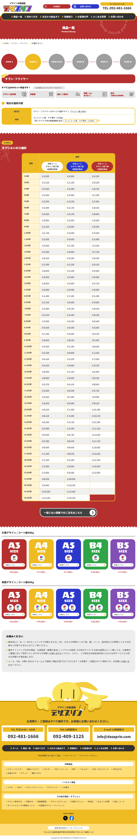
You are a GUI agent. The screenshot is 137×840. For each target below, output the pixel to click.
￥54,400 (45, 396)
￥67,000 (95, 340)
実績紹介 (68, 16)
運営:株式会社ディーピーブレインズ (68, 828)
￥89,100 (70, 453)
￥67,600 (45, 441)
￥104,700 (96, 415)
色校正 (90, 801)
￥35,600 (45, 321)
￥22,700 (70, 207)
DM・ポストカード (101, 769)
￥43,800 (95, 270)
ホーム (15, 748)
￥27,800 (95, 201)
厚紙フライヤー (33, 769)
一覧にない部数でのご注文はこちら (63, 512)
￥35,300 (95, 245)
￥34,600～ (14, 572)
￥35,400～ (123, 621)
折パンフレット (61, 769)
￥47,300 (70, 346)
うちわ (10, 787)
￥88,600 (95, 384)
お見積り (56, 6)
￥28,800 (95, 213)
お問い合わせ (85, 6)
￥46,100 (70, 340)
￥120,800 (96, 447)
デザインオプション (59, 801)
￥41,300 (45, 352)
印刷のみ (29, 801)
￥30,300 (70, 258)
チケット (24, 773)
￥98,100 (95, 403)
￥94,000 (70, 466)
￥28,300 (95, 207)
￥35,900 (70, 289)
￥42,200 (70, 321)
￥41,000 (70, 314)
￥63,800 (45, 428)
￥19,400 (45, 195)
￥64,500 (70, 390)
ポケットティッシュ (34, 787)
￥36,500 (45, 327)
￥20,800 (70, 176)
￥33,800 (45, 308)
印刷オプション (77, 801)
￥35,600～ (41, 621)
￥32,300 (70, 270)
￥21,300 (45, 226)
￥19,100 (45, 182)
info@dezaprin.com (114, 736)
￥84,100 (70, 441)
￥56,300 (95, 308)
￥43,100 (45, 359)
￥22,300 (70, 201)
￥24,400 (70, 232)
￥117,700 (96, 441)
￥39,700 (70, 308)
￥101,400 (96, 409)
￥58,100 (45, 409)
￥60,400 (95, 321)
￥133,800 (96, 472)
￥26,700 (95, 188)
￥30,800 (45, 289)
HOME (6, 43)
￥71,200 (45, 453)
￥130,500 (96, 466)
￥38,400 (70, 302)
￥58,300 (95, 314)
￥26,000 (70, 239)
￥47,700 (95, 283)
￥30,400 (95, 232)
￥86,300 (45, 478)
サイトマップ (70, 755)
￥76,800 (45, 472)
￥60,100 (45, 415)
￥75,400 (95, 359)
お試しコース (118, 801)
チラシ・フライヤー (20, 43)
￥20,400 (45, 213)
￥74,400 (70, 415)
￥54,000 (95, 302)
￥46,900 (45, 371)
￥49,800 (95, 289)
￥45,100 (45, 365)
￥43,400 (70, 327)
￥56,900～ (14, 621)
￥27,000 (45, 264)
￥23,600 (70, 220)
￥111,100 (96, 428)
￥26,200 (95, 182)
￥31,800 (45, 295)
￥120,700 (71, 485)
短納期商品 (42, 801)
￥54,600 (70, 365)
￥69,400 (70, 403)
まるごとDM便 (103, 801)
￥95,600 (45, 485)
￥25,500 (95, 176)
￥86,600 (70, 447)
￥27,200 (95, 195)
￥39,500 (45, 346)
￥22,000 (70, 195)
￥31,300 (70, 264)
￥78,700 (95, 365)
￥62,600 (95, 327)
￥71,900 (70, 409)
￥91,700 (95, 390)
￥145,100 (71, 497)
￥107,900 (96, 422)
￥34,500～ (96, 572)
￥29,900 (95, 226)
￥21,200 (70, 182)
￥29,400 (95, 220)
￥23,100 (70, 213)
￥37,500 (45, 333)
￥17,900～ (41, 572)
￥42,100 (95, 264)
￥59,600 (70, 377)
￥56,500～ (96, 621)
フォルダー (84, 769)
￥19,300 (45, 188)
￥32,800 (95, 239)
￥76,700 (70, 422)
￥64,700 (95, 333)
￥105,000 (46, 491)
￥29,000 (45, 277)
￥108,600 (71, 478)
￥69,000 (95, 346)
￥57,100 (70, 371)
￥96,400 (70, 472)
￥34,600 (70, 283)
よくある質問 (99, 16)
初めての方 (32, 16)
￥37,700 (95, 251)
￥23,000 (45, 239)
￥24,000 (70, 226)
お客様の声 (82, 16)
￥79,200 (70, 428)
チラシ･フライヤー (15, 769)
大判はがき (117, 769)
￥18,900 (45, 176)
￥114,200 (46, 497)
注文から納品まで (51, 16)
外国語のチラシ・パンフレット (52, 805)
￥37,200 (70, 295)
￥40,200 (95, 258)
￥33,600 (70, 277)
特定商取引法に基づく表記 (50, 755)
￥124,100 (96, 453)
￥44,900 (70, 333)
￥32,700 (45, 302)
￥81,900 (95, 371)
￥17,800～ (69, 572)
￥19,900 (45, 207)
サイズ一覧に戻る (78, 111)
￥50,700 (45, 384)
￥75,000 (45, 466)
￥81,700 (70, 434)
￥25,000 (45, 251)
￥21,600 (70, 188)
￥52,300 (70, 359)
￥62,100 (70, 384)
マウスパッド (52, 787)
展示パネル (36, 773)
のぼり (19, 787)
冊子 (74, 769)
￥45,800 (95, 277)
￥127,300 (96, 459)
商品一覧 (17, 16)
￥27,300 (70, 245)
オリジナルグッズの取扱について (21, 805)
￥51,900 (95, 295)
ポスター (47, 769)
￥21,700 (45, 232)
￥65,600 (45, 434)
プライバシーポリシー (89, 755)
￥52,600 (45, 390)
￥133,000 (71, 491)
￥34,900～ (69, 621)
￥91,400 (70, 459)
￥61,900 (45, 422)
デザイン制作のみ (14, 801)
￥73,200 (45, 459)
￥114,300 (96, 434)
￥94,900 (95, 396)
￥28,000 (45, 270)
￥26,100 (45, 258)
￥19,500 (45, 201)
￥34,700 (45, 314)
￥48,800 (45, 377)
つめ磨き (65, 787)
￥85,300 (95, 377)
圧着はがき (12, 773)
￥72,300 (95, 352)
